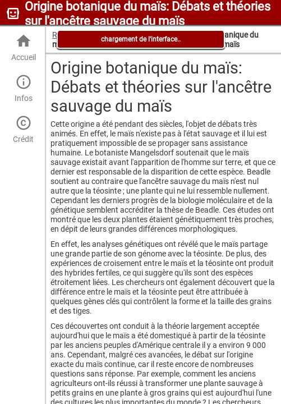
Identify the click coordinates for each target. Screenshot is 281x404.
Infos (23, 88)
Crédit (23, 129)
